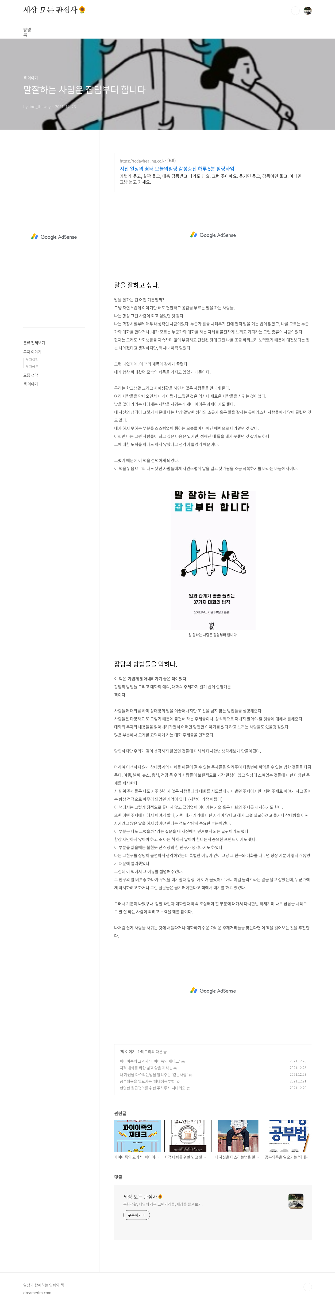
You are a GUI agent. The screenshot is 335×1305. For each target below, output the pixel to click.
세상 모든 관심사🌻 (55, 10)
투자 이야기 (32, 351)
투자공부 (32, 366)
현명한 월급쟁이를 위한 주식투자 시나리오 (153, 1087)
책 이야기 (128, 1051)
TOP (307, 1287)
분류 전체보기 (34, 342)
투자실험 (32, 359)
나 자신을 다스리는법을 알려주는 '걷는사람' (154, 1074)
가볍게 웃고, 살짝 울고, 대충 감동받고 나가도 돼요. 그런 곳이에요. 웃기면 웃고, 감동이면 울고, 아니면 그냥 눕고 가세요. (211, 179)
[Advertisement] (213, 234)
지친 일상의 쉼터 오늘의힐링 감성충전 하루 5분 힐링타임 (177, 169)
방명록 (29, 29)
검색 (295, 11)
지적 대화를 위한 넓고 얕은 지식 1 (146, 1067)
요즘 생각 (30, 375)
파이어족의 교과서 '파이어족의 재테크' (150, 1061)
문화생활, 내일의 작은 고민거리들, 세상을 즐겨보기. (163, 1204)
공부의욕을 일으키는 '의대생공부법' (148, 1081)
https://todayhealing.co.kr (143, 161)
